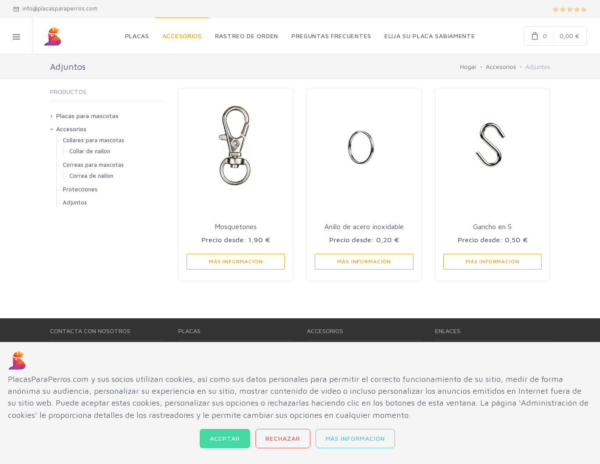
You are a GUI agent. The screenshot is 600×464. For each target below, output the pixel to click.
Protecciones (80, 189)
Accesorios (501, 66)
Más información (355, 438)
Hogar (468, 66)
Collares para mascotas (93, 140)
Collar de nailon (89, 151)
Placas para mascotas (87, 115)
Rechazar (283, 438)
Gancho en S (492, 226)
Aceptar (225, 438)
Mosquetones (236, 226)
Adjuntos (75, 202)
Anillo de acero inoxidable (364, 226)
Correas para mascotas (93, 164)
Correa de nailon (91, 175)
